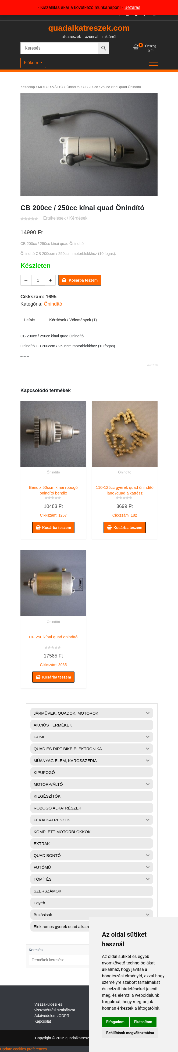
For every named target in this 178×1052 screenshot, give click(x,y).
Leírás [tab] (29, 320)
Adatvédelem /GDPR (51, 1015)
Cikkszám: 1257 (53, 500)
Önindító (73, 87)
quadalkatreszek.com (89, 27)
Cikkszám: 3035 (53, 649)
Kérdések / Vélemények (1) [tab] (73, 320)
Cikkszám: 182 (124, 500)
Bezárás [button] (132, 7)
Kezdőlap (27, 87)
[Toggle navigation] (153, 63)
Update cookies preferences (23, 1049)
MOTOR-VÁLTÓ (50, 87)
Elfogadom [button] (115, 1022)
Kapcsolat (42, 1021)
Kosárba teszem (83, 280)
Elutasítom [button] (143, 1022)
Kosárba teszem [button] (56, 527)
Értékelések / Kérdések (65, 218)
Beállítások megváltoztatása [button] (130, 1033)
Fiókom (31, 62)
